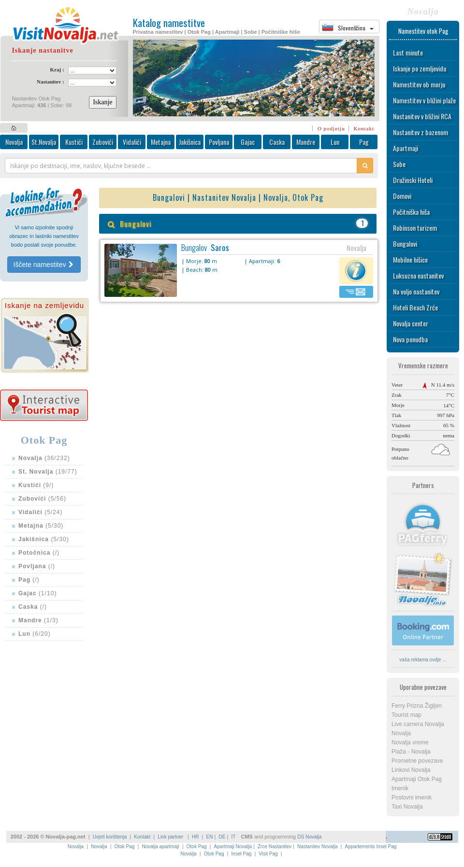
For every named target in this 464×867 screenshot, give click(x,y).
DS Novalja (309, 836)
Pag (364, 142)
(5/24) (40, 512)
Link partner (171, 836)
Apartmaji (405, 148)
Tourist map (406, 715)
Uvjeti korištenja (110, 836)
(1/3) (38, 620)
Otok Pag (125, 846)
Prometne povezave (417, 760)
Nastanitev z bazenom (420, 132)
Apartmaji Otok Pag (417, 779)
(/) (38, 552)
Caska (277, 142)
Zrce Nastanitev (274, 846)
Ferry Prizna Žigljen (417, 705)
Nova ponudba (410, 339)
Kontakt (364, 128)
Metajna (161, 142)
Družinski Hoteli (413, 180)
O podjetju (331, 128)
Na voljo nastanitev (416, 291)
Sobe (399, 164)
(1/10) (37, 593)
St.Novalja (43, 142)
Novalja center (410, 323)
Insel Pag (242, 853)
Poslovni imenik (412, 797)
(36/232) (44, 458)
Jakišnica (190, 142)
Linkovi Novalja (411, 770)
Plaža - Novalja (411, 751)
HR (195, 836)
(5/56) (42, 498)
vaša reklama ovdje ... (422, 659)
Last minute (408, 52)
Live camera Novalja (418, 724)
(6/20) (34, 633)
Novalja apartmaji (160, 846)
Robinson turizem (415, 228)
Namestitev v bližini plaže (424, 100)
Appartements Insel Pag (371, 846)
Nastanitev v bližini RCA (422, 116)
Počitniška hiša (411, 212)
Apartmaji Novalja (233, 846)
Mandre (305, 142)
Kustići (74, 142)
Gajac (248, 142)
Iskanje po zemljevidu (419, 68)
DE (222, 836)
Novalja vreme (410, 742)
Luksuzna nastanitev (418, 275)
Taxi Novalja (407, 806)
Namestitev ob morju (419, 84)
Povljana (219, 142)
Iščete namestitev (44, 264)
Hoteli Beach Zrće (415, 307)
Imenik (400, 788)
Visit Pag (268, 853)
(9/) (36, 485)
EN (209, 836)
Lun (335, 142)
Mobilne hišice (410, 259)
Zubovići (102, 142)
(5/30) (40, 525)
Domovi (402, 196)
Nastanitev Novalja (317, 846)
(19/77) (47, 471)
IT (233, 836)
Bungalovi (405, 243)
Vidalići (132, 142)
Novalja (14, 142)
